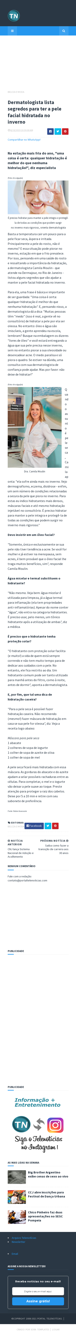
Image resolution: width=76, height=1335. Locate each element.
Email (15, 1254)
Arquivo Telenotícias (24, 1238)
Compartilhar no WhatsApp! (24, 139)
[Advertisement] (38, 65)
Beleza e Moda (16, 91)
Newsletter (18, 1242)
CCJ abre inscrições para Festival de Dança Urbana (46, 1194)
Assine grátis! (38, 1301)
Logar (55, 1329)
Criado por (24, 1329)
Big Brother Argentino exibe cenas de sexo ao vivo (48, 1174)
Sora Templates (40, 1329)
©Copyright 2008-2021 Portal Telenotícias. (36, 1318)
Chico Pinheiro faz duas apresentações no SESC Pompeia (45, 1216)
